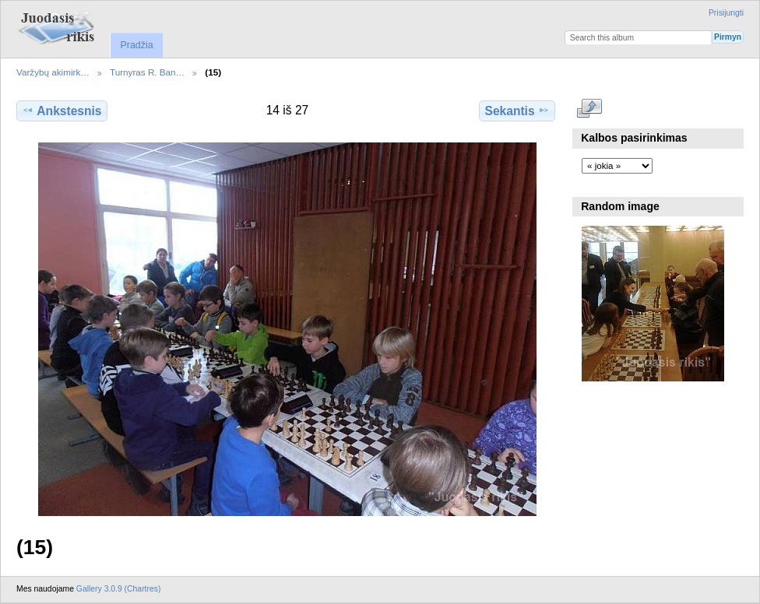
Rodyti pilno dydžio (590, 109)
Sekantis (516, 111)
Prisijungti (726, 13)
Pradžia (136, 45)
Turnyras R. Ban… (147, 72)
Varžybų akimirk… (53, 72)
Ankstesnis (61, 111)
